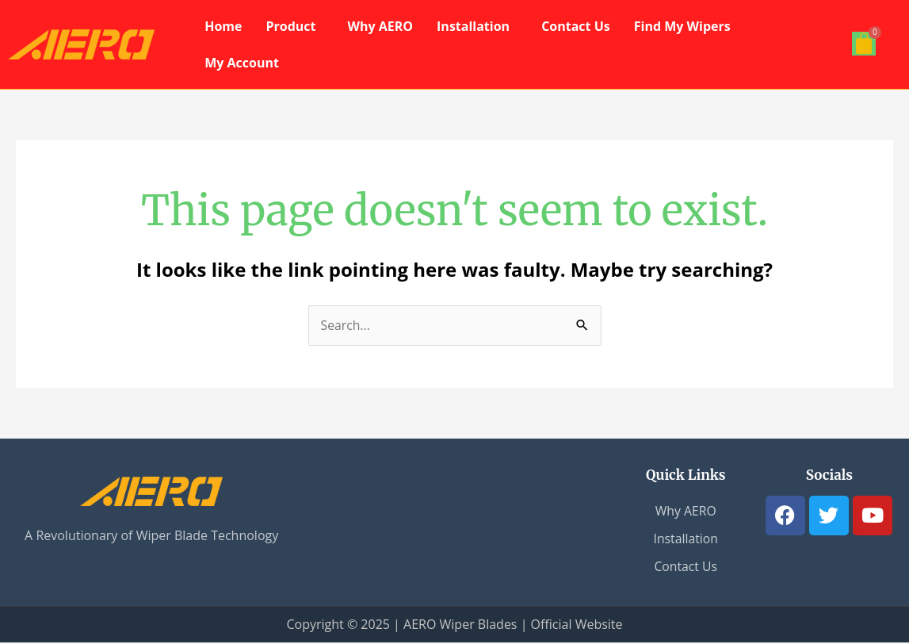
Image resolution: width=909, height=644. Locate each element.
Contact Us (575, 26)
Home (223, 26)
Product (290, 26)
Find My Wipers (682, 26)
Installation (473, 26)
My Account (241, 62)
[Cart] (864, 44)
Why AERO (381, 26)
